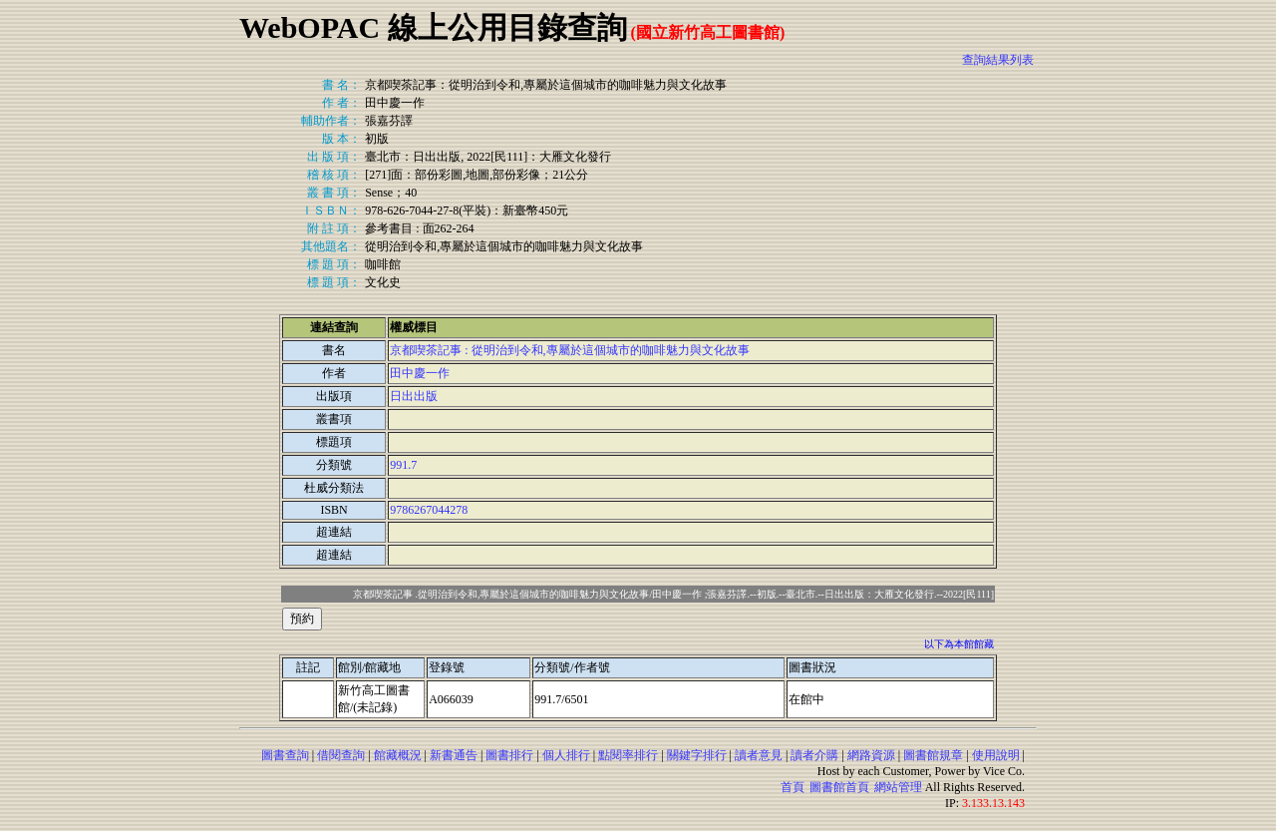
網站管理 (898, 787)
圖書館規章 (933, 755)
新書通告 (454, 755)
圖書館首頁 (839, 787)
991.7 (403, 465)
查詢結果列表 (998, 60)
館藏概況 (398, 755)
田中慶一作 (420, 373)
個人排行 (566, 755)
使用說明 (996, 755)
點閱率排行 (628, 755)
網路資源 (871, 755)
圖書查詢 (285, 755)
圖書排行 (509, 755)
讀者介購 (814, 755)
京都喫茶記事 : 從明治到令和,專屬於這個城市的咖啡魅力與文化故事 (569, 350)
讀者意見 (759, 755)
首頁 (792, 787)
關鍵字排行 (697, 755)
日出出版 (414, 396)
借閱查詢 (341, 755)
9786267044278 (429, 510)
